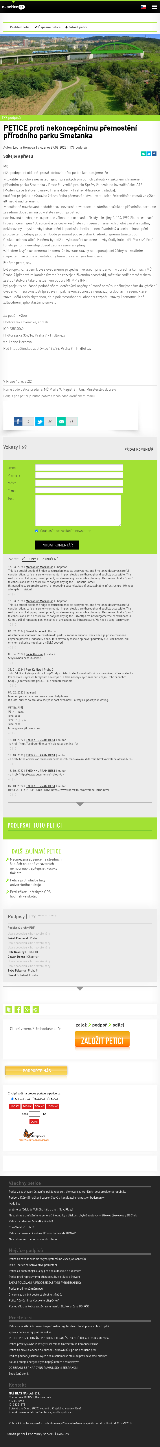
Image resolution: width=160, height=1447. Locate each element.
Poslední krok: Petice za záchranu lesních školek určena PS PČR (49, 1306)
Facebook (154, 153)
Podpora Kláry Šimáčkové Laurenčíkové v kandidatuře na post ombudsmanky (57, 1197)
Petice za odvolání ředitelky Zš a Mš (31, 1221)
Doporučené (48, 559)
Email (143, 153)
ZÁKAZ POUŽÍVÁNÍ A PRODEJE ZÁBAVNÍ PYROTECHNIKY (45, 1282)
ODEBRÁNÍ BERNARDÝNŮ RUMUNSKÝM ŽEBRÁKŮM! (44, 1367)
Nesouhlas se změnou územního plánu (33, 1239)
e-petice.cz (13, 7)
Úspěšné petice (49, 27)
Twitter (148, 153)
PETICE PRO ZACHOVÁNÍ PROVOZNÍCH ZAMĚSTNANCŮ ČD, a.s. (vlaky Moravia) (59, 1338)
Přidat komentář (139, 449)
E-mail (12, 490)
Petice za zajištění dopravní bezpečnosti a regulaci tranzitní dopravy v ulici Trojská (59, 1326)
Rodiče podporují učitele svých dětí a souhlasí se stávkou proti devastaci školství (58, 1356)
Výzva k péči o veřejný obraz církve (30, 1332)
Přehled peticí (20, 27)
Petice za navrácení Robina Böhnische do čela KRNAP (42, 1233)
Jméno (12, 467)
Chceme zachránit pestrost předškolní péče (35, 1294)
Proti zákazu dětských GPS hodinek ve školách (30, 893)
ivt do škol (15, 1203)
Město (12, 483)
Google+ (27, 1009)
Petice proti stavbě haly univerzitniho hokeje (27, 882)
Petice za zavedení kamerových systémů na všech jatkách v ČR (47, 1259)
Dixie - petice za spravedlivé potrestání (33, 1265)
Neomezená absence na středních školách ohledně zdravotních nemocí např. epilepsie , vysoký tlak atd (36, 866)
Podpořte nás (36, 1072)
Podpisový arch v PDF (21, 927)
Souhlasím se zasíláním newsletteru (66, 530)
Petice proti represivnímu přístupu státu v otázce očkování (44, 1276)
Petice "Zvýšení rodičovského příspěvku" (34, 1300)
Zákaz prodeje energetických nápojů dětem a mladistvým (44, 1361)
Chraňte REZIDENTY (22, 1227)
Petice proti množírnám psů (26, 1288)
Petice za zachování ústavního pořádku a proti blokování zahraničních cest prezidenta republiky (67, 1191)
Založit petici (77, 27)
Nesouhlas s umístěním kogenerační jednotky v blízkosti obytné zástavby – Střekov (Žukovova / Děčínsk (73, 1215)
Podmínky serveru (41, 1434)
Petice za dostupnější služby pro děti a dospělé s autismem (45, 1270)
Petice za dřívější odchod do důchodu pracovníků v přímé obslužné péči (52, 1350)
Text (11, 498)
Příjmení (14, 475)
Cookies (63, 1434)
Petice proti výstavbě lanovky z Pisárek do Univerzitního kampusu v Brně (53, 1344)
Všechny (29, 559)
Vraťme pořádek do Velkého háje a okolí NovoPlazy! (41, 1209)
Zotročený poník (19, 1373)
